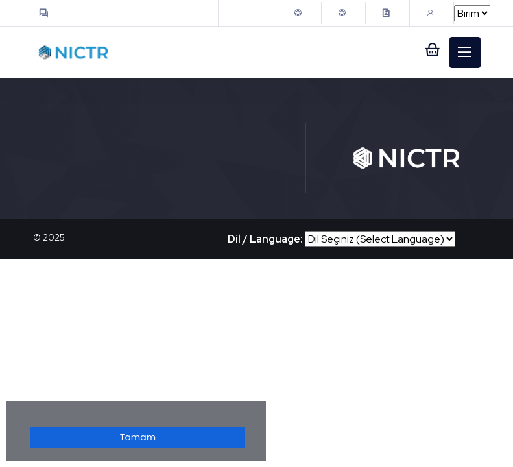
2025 (54, 237)
